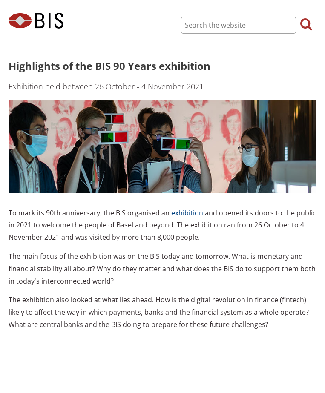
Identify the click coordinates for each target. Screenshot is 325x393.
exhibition (187, 213)
